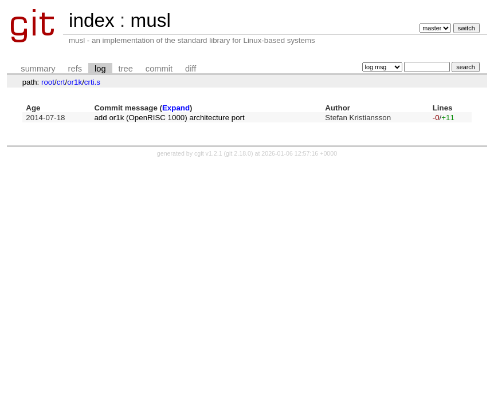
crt (61, 82)
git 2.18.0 (238, 153)
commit (159, 68)
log (100, 68)
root (47, 82)
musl (150, 20)
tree (126, 68)
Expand (176, 108)
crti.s (92, 82)
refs (75, 68)
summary (38, 68)
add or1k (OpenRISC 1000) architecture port (169, 117)
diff (190, 68)
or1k (74, 82)
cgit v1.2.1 (208, 153)
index (92, 20)
